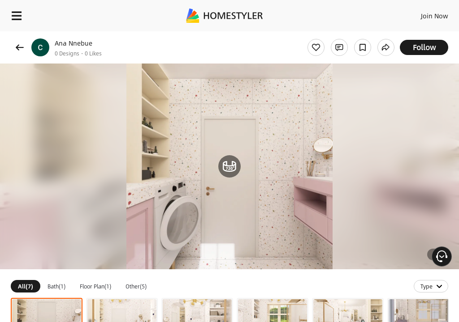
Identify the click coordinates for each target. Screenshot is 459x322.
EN (422, 13)
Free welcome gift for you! (344, 35)
